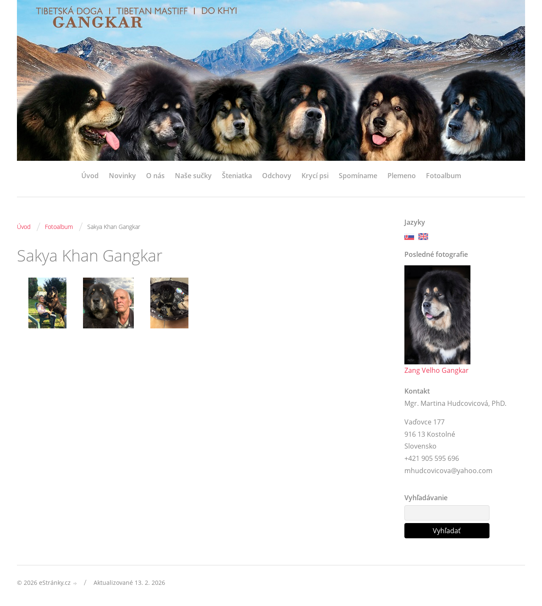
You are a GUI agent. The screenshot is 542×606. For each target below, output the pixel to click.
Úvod (90, 175)
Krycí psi (315, 175)
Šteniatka (237, 175)
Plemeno (401, 175)
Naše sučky (193, 175)
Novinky (122, 175)
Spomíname (358, 175)
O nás (155, 175)
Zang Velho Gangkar (436, 370)
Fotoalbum (443, 175)
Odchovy (276, 175)
